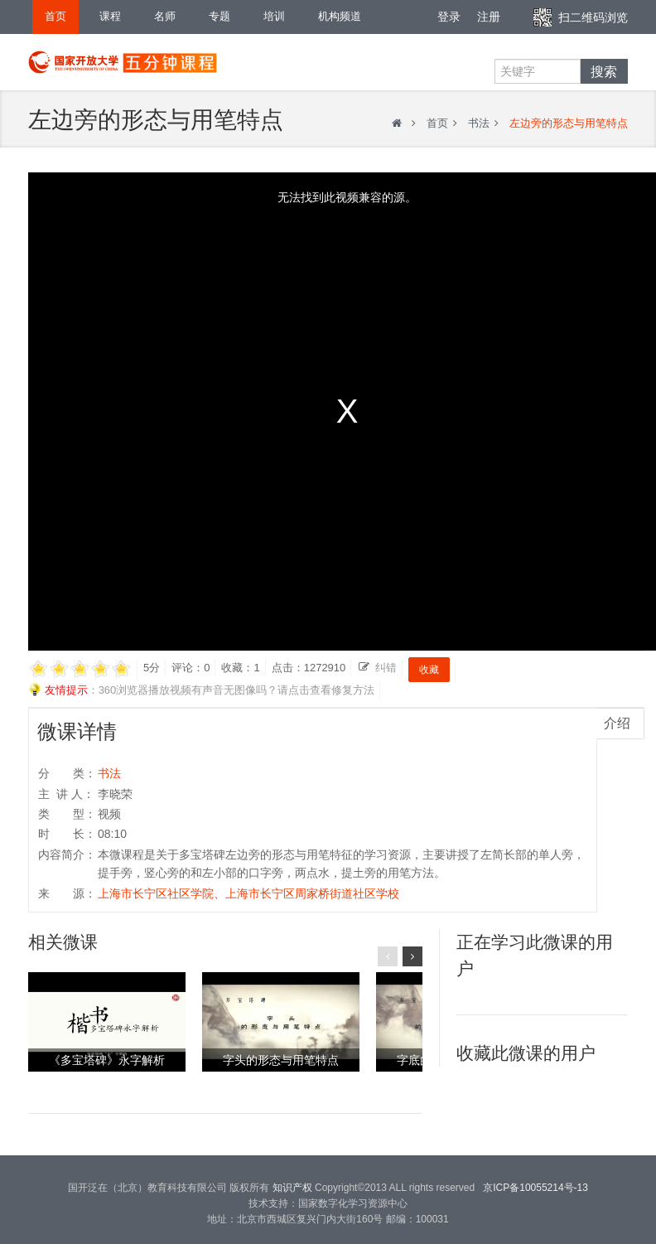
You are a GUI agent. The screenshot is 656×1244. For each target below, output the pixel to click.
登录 (449, 16)
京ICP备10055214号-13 (535, 1187)
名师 (165, 16)
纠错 (386, 667)
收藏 (429, 669)
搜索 (604, 71)
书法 (479, 123)
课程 (110, 16)
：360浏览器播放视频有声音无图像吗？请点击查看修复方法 (201, 690)
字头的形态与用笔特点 (281, 1060)
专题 (219, 16)
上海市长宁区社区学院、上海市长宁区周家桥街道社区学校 (248, 893)
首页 (55, 16)
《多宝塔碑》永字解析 (107, 1060)
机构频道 (339, 16)
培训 (274, 16)
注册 (488, 16)
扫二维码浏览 (593, 17)
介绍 (617, 723)
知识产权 (292, 1187)
